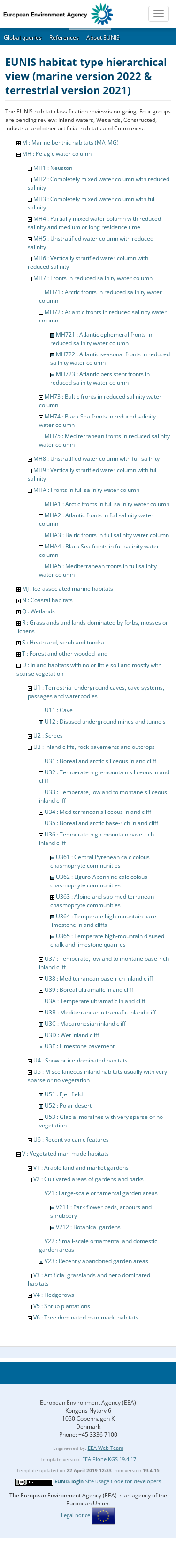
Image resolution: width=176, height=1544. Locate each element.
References (64, 37)
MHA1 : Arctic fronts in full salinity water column (107, 504)
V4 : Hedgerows (53, 1295)
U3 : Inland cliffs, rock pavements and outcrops (94, 747)
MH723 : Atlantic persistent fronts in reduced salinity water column (100, 378)
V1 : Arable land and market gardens (81, 1168)
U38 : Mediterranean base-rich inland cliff (99, 978)
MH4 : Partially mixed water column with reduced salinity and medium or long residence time (94, 223)
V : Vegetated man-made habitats (65, 1154)
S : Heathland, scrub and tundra (63, 642)
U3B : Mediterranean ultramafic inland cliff (100, 1012)
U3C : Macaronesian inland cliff (85, 1024)
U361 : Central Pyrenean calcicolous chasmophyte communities (100, 861)
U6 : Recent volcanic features (71, 1139)
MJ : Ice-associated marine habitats (67, 589)
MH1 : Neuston (52, 168)
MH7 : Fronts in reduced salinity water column (93, 278)
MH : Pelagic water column (57, 154)
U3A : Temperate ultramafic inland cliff (95, 1001)
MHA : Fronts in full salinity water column (86, 490)
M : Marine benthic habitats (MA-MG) (70, 142)
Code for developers (136, 1481)
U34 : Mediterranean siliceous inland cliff (98, 812)
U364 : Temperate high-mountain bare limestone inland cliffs (103, 920)
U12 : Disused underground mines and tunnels (105, 721)
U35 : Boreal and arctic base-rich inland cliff (101, 823)
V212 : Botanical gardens (88, 1227)
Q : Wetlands (38, 611)
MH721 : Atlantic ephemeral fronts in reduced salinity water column (101, 338)
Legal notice (75, 1515)
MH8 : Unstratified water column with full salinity (96, 459)
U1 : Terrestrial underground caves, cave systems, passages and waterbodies (96, 692)
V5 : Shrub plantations (61, 1306)
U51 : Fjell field (64, 1094)
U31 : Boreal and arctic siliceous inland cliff (100, 761)
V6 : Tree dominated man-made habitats (85, 1317)
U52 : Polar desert (68, 1106)
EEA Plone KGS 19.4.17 (109, 1459)
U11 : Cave (59, 710)
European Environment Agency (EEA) (88, 1403)
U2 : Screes (48, 736)
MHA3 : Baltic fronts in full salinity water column (107, 535)
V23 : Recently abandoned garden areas (96, 1261)
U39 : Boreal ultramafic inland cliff (89, 990)
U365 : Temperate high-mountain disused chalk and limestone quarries (107, 940)
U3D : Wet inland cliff (72, 1035)
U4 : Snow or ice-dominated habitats (80, 1060)
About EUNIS (103, 37)
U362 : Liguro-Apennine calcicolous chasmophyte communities (98, 881)
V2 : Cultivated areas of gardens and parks (88, 1179)
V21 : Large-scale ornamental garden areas (101, 1193)
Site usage (97, 1481)
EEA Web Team (105, 1447)
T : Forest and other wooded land (64, 654)
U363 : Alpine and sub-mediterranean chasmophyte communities (102, 901)
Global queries (23, 37)
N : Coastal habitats (47, 600)
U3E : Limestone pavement (80, 1046)
